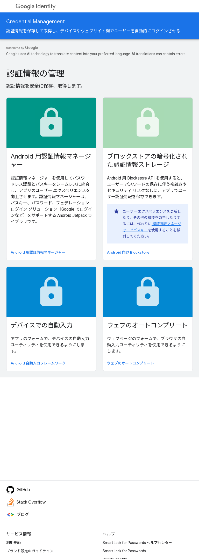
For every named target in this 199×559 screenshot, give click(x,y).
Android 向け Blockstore (128, 252)
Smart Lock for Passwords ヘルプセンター (137, 543)
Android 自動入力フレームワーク (38, 363)
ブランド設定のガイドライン (29, 551)
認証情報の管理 (35, 73)
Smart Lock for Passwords (124, 551)
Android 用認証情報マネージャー (51, 161)
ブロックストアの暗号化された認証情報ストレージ (147, 161)
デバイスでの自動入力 (42, 325)
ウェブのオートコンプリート (147, 325)
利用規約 (13, 543)
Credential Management (35, 21)
